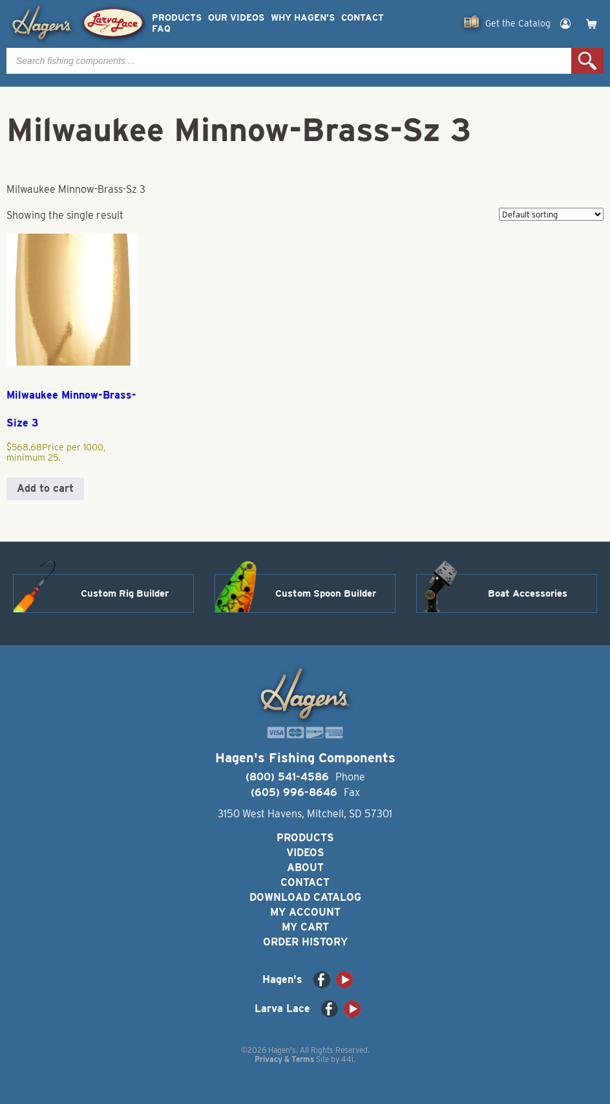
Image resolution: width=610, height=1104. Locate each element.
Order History (305, 942)
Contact (362, 18)
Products (177, 18)
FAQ (161, 29)
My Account (305, 912)
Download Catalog (305, 897)
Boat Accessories (527, 593)
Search (587, 61)
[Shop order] (551, 214)
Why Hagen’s (303, 18)
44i (347, 1059)
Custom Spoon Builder (325, 593)
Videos (305, 852)
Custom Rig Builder (125, 593)
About (305, 867)
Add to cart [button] (45, 488)
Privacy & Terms (284, 1059)
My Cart (305, 927)
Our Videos (236, 18)
